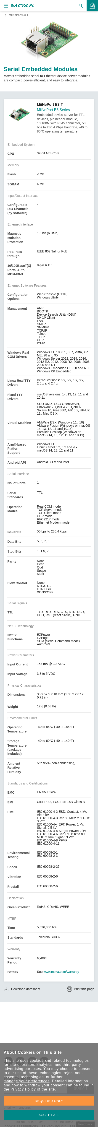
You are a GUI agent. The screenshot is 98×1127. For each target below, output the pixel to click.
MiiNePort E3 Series (53, 110)
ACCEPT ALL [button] (49, 1115)
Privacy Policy (23, 1089)
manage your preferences (27, 1081)
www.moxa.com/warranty (61, 971)
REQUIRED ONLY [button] (49, 1101)
